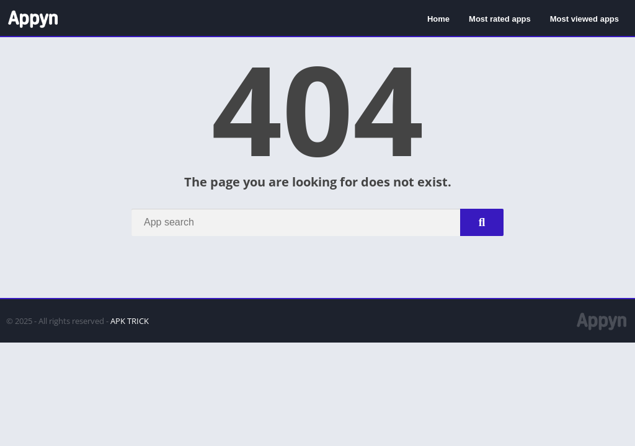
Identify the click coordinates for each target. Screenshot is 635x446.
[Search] (317, 222)
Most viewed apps (584, 19)
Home (438, 19)
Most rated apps (500, 19)
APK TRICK (129, 320)
